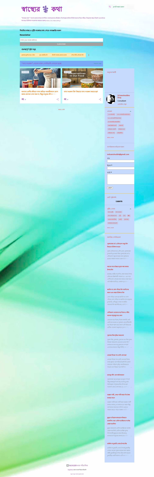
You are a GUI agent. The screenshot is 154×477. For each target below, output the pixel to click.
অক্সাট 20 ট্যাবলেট (112, 125)
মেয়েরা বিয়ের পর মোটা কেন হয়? (117, 355)
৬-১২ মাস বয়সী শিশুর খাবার (114, 118)
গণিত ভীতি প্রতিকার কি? (77, 55)
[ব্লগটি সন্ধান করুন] (123, 6)
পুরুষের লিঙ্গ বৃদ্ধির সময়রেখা (115, 335)
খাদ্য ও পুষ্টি (110, 212)
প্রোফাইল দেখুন (122, 104)
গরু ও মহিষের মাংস (112, 215)
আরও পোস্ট (61, 109)
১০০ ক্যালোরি (111, 114)
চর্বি (120, 215)
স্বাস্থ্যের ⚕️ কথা (42, 9)
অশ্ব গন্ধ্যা (126, 219)
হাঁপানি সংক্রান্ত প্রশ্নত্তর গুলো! (59, 55)
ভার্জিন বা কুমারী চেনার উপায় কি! (117, 443)
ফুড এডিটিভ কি (43, 55)
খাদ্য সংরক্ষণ (118, 212)
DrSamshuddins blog (124, 96)
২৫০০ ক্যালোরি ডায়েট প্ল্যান (123, 114)
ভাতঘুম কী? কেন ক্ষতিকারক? (115, 375)
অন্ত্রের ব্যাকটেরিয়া (112, 219)
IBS (129, 215)
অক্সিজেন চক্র (121, 129)
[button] (57, 99)
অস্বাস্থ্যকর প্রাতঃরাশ (112, 223)
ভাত (124, 215)
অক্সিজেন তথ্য (111, 132)
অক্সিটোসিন (120, 132)
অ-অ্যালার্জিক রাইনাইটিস (114, 121)
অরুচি (120, 219)
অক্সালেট (121, 125)
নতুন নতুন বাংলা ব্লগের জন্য (77, 474)
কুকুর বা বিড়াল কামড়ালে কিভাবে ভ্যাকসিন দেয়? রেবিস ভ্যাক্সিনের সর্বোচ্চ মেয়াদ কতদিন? (118, 421)
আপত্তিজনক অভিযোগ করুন (115, 147)
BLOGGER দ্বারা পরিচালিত (77, 465)
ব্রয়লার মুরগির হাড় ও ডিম (28, 55)
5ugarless (70, 469)
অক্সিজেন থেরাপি (112, 129)
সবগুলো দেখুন (97, 63)
